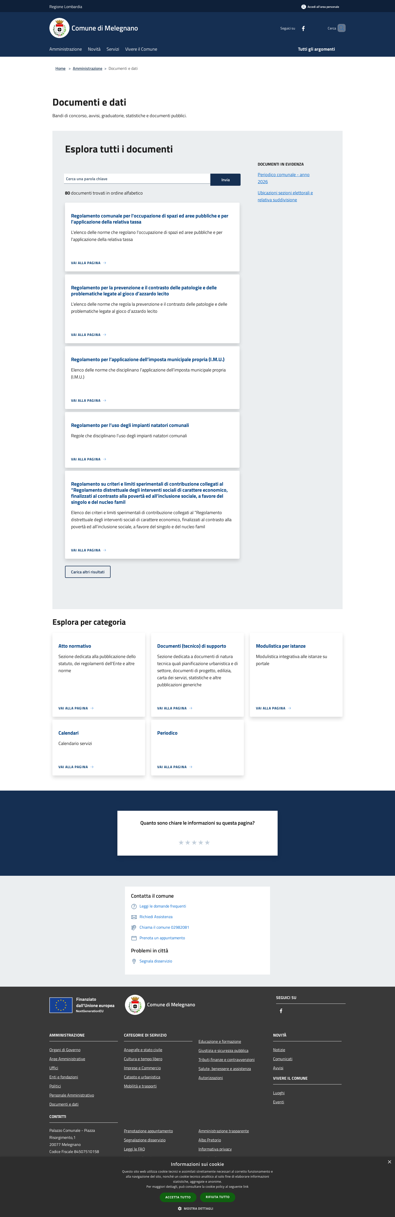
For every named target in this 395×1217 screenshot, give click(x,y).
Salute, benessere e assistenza (225, 1069)
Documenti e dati (64, 1104)
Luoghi (279, 1093)
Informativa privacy (215, 1149)
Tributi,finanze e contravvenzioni (227, 1059)
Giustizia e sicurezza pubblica (223, 1050)
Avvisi (278, 1068)
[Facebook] (295, 27)
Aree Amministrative (67, 1059)
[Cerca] (340, 28)
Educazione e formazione (220, 1041)
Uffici (53, 1068)
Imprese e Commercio (142, 1068)
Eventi (278, 1102)
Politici (55, 1086)
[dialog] (197, 1187)
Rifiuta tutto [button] (218, 1197)
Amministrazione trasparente (224, 1131)
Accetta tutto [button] (178, 1197)
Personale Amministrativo (71, 1095)
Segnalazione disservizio (145, 1140)
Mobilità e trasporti (140, 1086)
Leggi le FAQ (134, 1149)
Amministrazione (87, 68)
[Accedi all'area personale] (320, 7)
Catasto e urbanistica (142, 1077)
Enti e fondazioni (63, 1077)
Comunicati (282, 1059)
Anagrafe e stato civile (143, 1050)
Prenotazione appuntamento (148, 1131)
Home (60, 68)
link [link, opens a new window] (246, 1186)
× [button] (389, 1162)
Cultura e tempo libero (143, 1059)
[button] (197, 1208)
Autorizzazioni (211, 1078)
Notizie (279, 1050)
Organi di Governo (64, 1050)
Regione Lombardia (65, 7)
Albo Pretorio (210, 1140)
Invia (225, 180)
